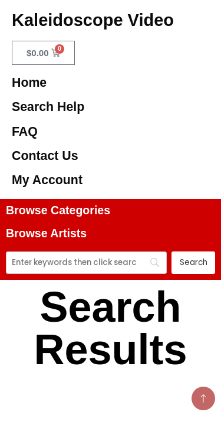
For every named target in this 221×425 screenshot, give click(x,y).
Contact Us (45, 156)
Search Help (48, 107)
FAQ (25, 132)
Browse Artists (46, 233)
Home (29, 83)
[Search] (86, 262)
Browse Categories (58, 210)
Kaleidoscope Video (93, 20)
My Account (47, 180)
